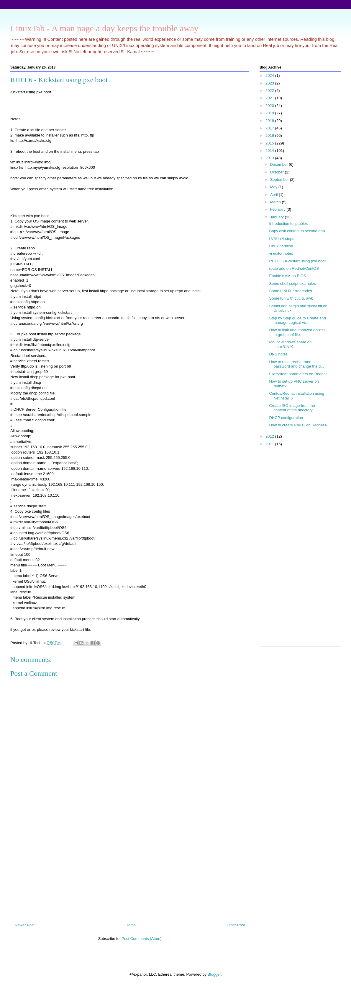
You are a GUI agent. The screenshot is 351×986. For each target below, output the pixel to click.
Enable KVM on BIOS (287, 276)
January (277, 217)
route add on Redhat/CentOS (294, 268)
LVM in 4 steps (281, 238)
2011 (270, 444)
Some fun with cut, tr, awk (291, 298)
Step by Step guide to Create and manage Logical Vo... (297, 320)
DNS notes (278, 354)
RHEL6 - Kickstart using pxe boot (297, 261)
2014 (270, 150)
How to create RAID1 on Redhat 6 (298, 425)
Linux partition (281, 246)
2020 (270, 105)
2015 (270, 143)
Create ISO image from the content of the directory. (292, 407)
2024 (270, 75)
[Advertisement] (130, 864)
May (274, 187)
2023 (270, 83)
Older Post (236, 925)
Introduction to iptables (288, 223)
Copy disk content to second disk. (297, 231)
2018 (270, 120)
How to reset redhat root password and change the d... (296, 364)
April (274, 194)
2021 (270, 98)
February (278, 209)
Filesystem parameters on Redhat (298, 374)
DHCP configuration (286, 417)
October (277, 172)
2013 (270, 158)
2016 (270, 135)
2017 (270, 128)
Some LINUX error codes (290, 291)
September (280, 179)
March (276, 202)
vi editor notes (281, 253)
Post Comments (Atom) (141, 938)
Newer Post (25, 925)
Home (131, 925)
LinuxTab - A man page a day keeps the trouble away (104, 28)
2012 (270, 436)
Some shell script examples (292, 283)
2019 (270, 113)
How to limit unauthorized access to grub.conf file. (297, 332)
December (279, 164)
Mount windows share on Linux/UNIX (290, 344)
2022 (270, 90)
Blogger (214, 974)
